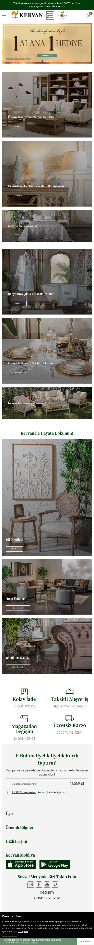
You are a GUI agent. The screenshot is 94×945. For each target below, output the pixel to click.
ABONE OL (77, 783)
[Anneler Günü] (47, 43)
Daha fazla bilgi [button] (29, 942)
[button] (42, 61)
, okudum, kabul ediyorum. (36, 792)
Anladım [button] (85, 941)
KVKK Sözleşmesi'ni (23, 792)
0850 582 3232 (47, 898)
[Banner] (47, 105)
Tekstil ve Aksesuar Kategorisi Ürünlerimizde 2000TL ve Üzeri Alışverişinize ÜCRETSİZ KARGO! (47, 5)
